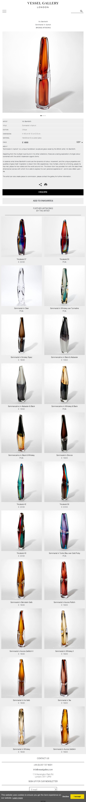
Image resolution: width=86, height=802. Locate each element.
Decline (65, 797)
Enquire (43, 192)
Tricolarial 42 (21, 504)
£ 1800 (21, 360)
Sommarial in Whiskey (21, 749)
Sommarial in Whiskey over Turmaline (64, 308)
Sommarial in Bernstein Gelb (21, 602)
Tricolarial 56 (64, 504)
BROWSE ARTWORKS (43, 28)
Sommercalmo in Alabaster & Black (21, 406)
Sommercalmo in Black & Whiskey (21, 455)
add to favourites (43, 201)
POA (64, 262)
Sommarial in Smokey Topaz (21, 357)
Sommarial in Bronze (65, 455)
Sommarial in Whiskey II (64, 651)
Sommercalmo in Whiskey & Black (65, 406)
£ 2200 (21, 262)
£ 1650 (64, 360)
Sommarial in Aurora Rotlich (64, 602)
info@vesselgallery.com (43, 770)
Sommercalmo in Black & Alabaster (64, 357)
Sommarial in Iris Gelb (21, 700)
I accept (77, 797)
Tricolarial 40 (21, 553)
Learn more (18, 798)
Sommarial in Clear (21, 308)
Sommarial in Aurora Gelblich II (21, 651)
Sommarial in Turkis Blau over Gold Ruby (64, 553)
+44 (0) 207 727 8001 (43, 765)
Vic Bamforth (43, 22)
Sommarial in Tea (64, 700)
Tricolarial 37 (21, 259)
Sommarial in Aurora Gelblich (64, 749)
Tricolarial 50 (64, 259)
